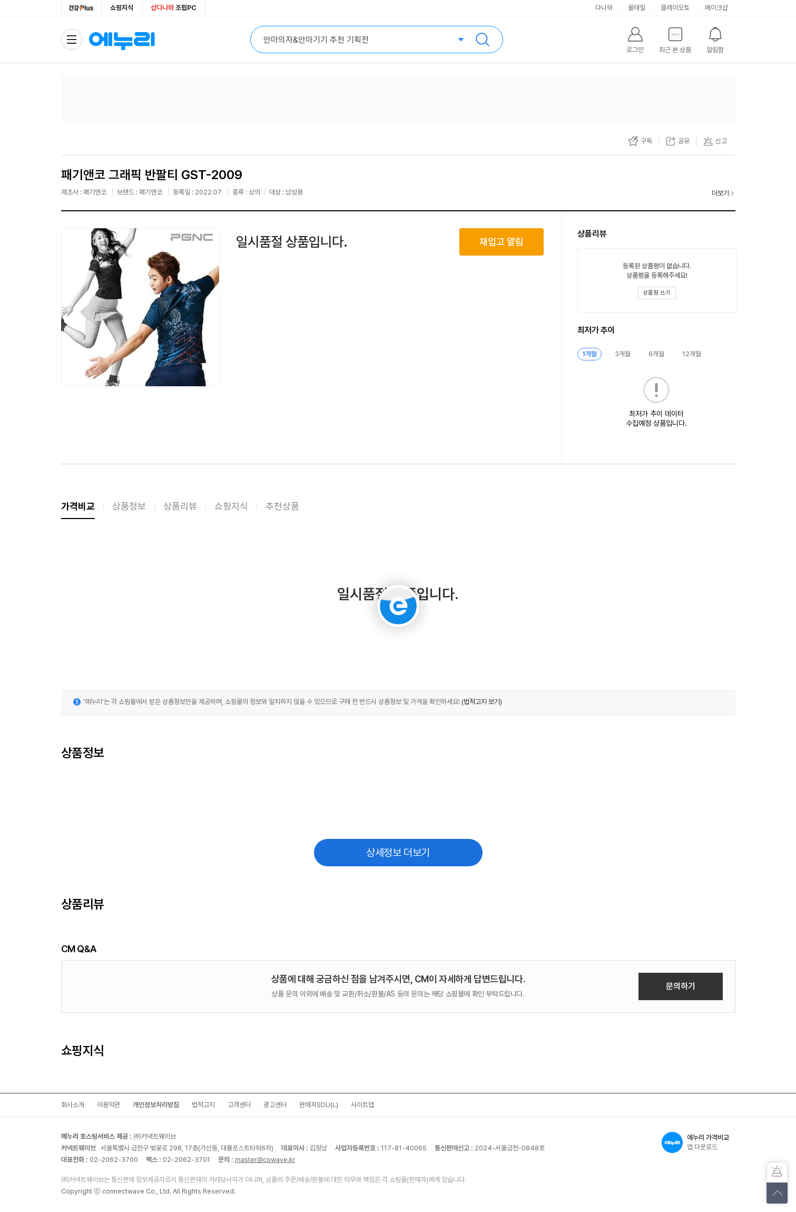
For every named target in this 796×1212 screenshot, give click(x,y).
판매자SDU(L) (318, 1105)
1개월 (589, 354)
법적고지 (203, 1105)
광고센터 (275, 1105)
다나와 (604, 8)
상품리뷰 (180, 506)
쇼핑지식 (121, 8)
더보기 (720, 193)
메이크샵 (716, 8)
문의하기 (680, 986)
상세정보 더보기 (398, 852)
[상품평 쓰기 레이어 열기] (657, 293)
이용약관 (108, 1105)
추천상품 (282, 506)
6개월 (656, 354)
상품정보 (129, 506)
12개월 (691, 354)
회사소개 (72, 1105)
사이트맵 (362, 1105)
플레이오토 (675, 8)
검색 (482, 39)
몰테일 (636, 8)
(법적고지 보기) (481, 702)
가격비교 (78, 506)
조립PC (173, 8)
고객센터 (239, 1105)
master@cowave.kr (265, 1160)
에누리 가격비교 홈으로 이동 (122, 39)
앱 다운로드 (698, 1142)
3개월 (623, 354)
